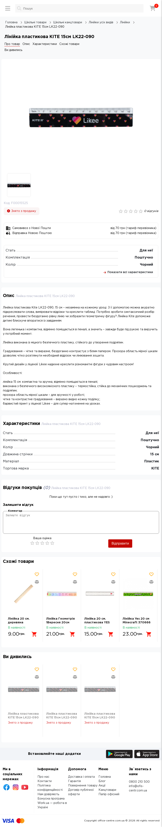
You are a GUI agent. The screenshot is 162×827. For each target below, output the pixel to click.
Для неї (146, 250)
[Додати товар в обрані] (37, 574)
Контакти (44, 781)
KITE (155, 468)
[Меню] (8, 8)
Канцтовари (107, 790)
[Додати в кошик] (34, 634)
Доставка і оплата (81, 777)
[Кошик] (153, 8)
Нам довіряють (48, 794)
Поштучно (144, 257)
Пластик (151, 461)
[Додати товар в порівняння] (37, 581)
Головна (104, 777)
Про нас (43, 777)
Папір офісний (108, 794)
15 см (154, 454)
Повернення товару (82, 785)
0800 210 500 (139, 782)
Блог (102, 781)
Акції (102, 785)
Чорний (146, 264)
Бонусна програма (51, 798)
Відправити (120, 543)
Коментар (15, 511)
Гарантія (74, 781)
